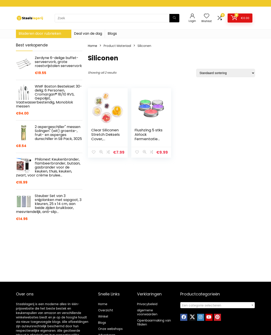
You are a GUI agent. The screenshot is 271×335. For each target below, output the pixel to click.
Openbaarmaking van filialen (154, 322)
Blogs (112, 33)
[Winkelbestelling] (225, 73)
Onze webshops (110, 329)
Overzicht (105, 310)
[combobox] (217, 305)
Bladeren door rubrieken (40, 33)
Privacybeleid (147, 304)
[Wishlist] (206, 16)
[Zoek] (174, 18)
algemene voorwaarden (147, 312)
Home (92, 46)
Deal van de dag (88, 33)
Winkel (103, 316)
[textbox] (217, 305)
